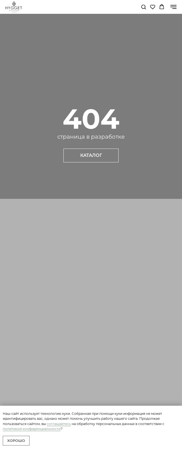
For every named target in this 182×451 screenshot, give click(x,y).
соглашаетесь (59, 424)
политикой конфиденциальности (32, 429)
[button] (143, 6)
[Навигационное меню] (173, 7)
